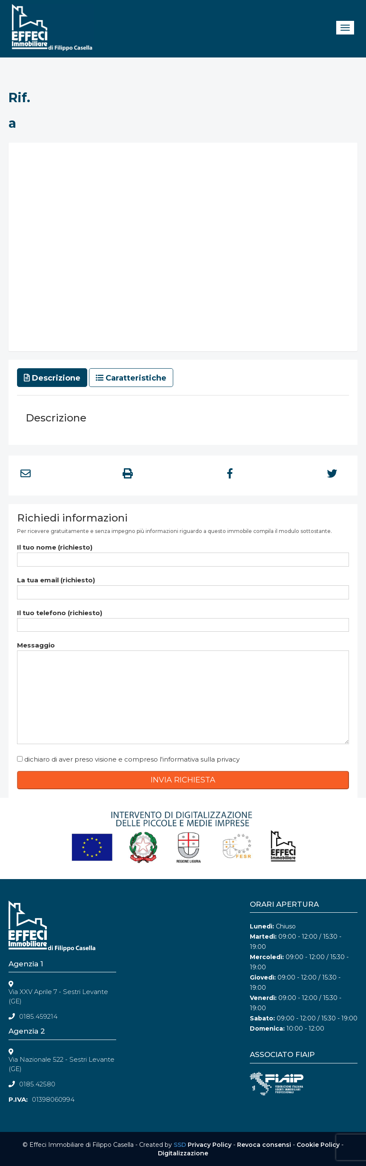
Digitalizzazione (183, 1153)
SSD (180, 1145)
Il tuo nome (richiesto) (183, 553)
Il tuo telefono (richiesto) (183, 618)
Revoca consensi (264, 1145)
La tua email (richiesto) (183, 586)
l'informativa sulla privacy (200, 759)
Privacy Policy (210, 1145)
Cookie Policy (318, 1145)
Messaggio (183, 693)
